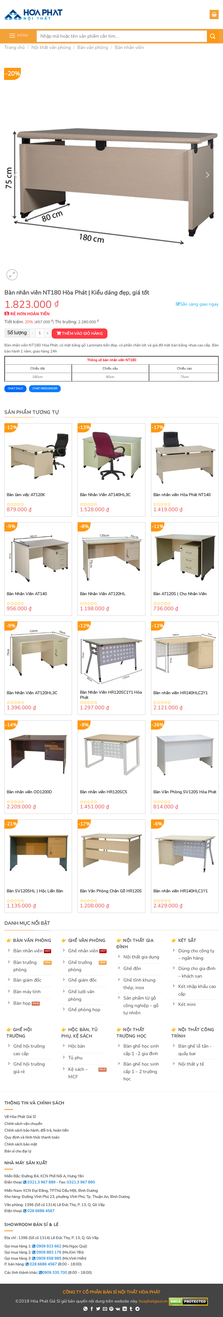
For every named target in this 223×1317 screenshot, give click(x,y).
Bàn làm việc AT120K (26, 495)
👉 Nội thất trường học (131, 1033)
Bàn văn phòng (92, 47)
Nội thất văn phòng (51, 47)
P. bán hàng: (30, 1264)
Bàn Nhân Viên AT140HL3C (105, 495)
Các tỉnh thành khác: (35, 1272)
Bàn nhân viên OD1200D (29, 792)
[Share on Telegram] (137, 1309)
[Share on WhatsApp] (85, 1309)
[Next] (207, 175)
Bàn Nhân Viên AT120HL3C (32, 693)
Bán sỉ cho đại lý (17, 1151)
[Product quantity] (40, 333)
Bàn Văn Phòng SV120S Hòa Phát (184, 792)
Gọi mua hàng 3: (32, 1258)
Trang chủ (14, 47)
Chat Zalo (15, 388)
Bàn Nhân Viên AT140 (27, 594)
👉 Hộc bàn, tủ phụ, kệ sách (79, 1033)
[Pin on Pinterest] (111, 1309)
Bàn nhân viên (129, 47)
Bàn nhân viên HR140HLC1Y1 (180, 891)
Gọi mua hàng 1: (32, 1246)
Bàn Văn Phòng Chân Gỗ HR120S (111, 891)
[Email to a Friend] (105, 1309)
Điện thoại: (29, 1211)
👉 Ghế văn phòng (83, 940)
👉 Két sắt (183, 940)
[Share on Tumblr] (131, 1309)
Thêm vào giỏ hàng (82, 333)
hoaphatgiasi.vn (153, 1301)
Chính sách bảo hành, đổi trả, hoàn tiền (36, 1130)
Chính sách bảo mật (20, 1144)
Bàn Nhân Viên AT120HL (102, 594)
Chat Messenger (45, 388)
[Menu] (18, 35)
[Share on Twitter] (98, 1309)
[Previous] (16, 175)
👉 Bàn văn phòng (28, 940)
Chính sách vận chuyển (23, 1123)
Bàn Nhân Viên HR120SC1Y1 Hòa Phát (111, 695)
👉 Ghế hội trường (19, 1033)
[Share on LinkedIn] (125, 1309)
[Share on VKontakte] (118, 1309)
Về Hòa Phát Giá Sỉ (20, 1116)
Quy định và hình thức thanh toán (31, 1137)
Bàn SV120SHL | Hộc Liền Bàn (35, 891)
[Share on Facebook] (92, 1309)
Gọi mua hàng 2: (32, 1252)
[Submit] (213, 36)
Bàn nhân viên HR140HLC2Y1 (180, 693)
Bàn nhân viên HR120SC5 (103, 792)
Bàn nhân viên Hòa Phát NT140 (182, 495)
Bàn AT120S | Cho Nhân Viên (180, 594)
